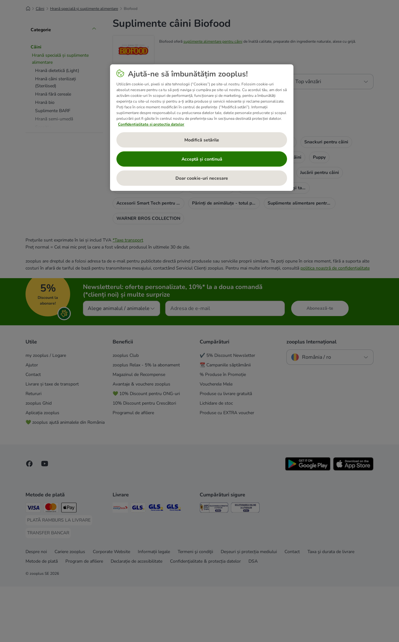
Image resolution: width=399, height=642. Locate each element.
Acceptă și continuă (201, 159)
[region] (201, 127)
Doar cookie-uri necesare (201, 178)
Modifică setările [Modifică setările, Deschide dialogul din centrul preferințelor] (201, 140)
